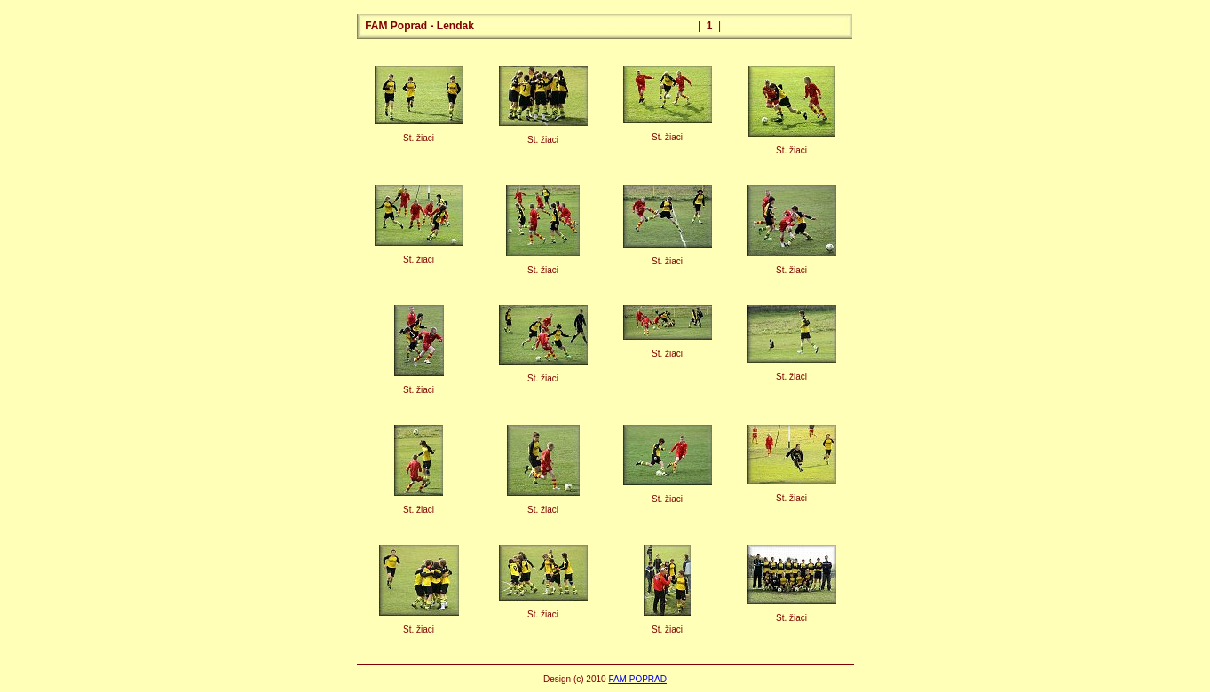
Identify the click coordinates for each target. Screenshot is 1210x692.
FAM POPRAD (637, 679)
